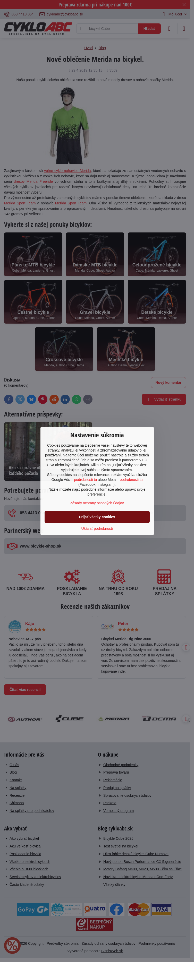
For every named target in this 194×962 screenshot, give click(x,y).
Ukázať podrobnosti (97, 528)
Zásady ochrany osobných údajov (97, 503)
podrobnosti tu (85, 480)
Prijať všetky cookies (97, 517)
